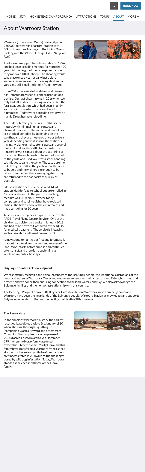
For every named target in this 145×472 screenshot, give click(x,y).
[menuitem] (11, 16)
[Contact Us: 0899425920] (114, 6)
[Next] (134, 50)
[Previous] (82, 50)
